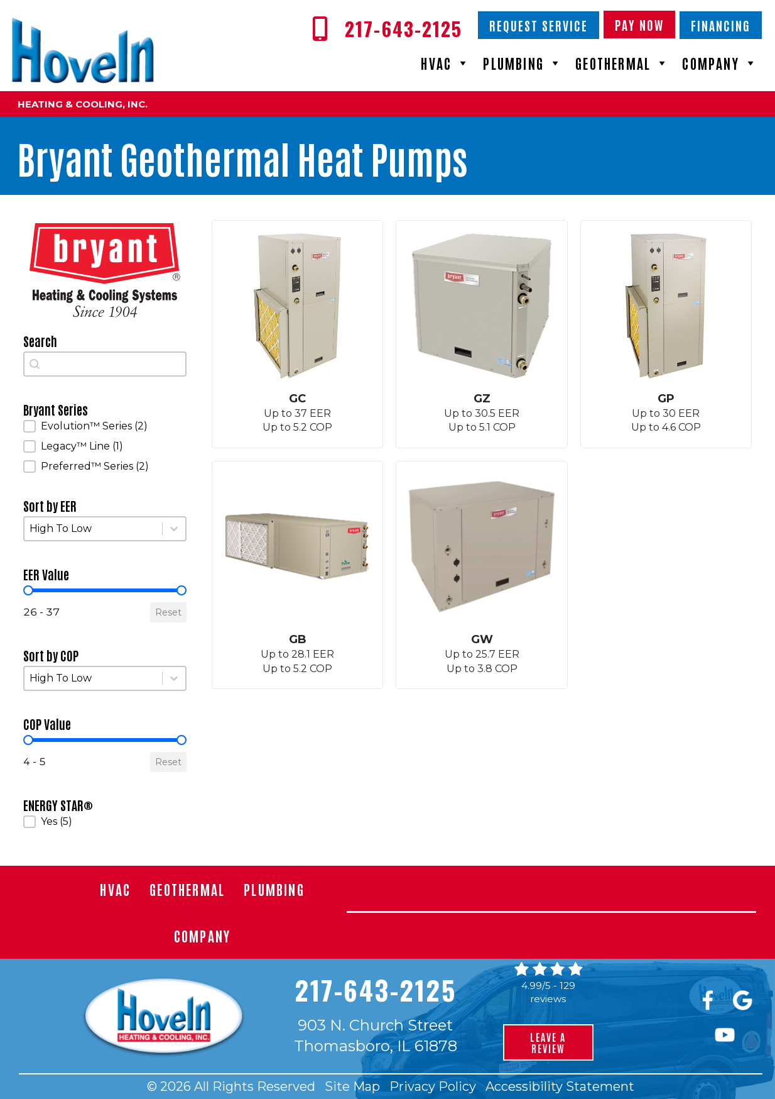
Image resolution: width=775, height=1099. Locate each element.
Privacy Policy (432, 1086)
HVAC (445, 62)
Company (720, 62)
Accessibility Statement (559, 1086)
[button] (105, 426)
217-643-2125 (375, 989)
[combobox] (105, 364)
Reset (168, 612)
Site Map (352, 1086)
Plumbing (523, 62)
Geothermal (622, 62)
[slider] (28, 590)
